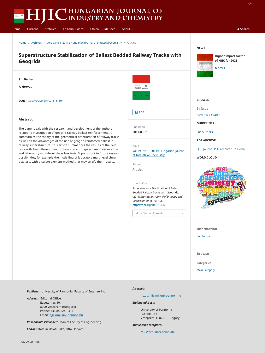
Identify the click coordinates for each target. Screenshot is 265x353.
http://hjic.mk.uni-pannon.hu (161, 295)
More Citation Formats (149, 213)
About (126, 29)
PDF (141, 112)
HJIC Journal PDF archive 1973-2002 (221, 149)
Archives (50, 29)
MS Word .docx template (158, 332)
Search (243, 29)
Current (32, 29)
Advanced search (208, 115)
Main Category (206, 270)
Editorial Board (73, 29)
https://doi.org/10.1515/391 (45, 101)
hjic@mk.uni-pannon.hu (66, 315)
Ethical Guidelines (102, 29)
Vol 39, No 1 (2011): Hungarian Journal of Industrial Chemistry (84, 42)
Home (16, 29)
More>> (220, 68)
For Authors (205, 132)
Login (249, 3)
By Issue (202, 108)
